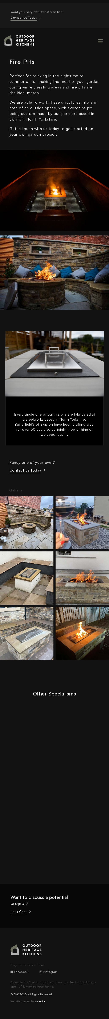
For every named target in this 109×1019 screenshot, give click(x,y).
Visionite (40, 1001)
